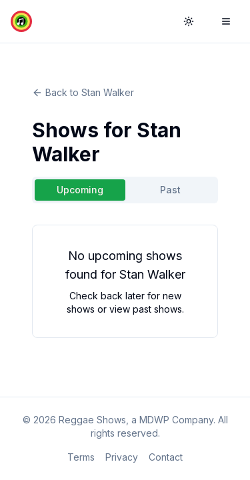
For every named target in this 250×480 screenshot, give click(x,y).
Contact (166, 457)
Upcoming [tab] (80, 189)
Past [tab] (170, 189)
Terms (81, 457)
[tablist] (125, 190)
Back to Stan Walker (83, 92)
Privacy (121, 457)
